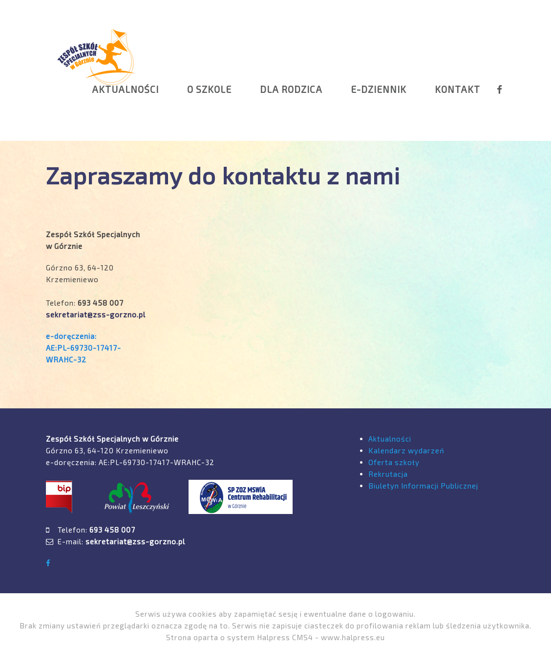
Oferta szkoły (394, 462)
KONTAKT (457, 89)
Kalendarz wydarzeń (406, 450)
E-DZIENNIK (378, 89)
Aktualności (389, 438)
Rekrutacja (388, 473)
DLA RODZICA (291, 89)
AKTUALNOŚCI (125, 89)
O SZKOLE (209, 89)
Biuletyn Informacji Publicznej (423, 485)
